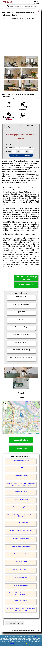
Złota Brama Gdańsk (21, 577)
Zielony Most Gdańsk (20, 492)
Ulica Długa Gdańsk (21, 562)
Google (36, 636)
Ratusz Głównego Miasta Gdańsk (21, 546)
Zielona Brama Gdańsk (21, 499)
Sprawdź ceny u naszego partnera (26, 278)
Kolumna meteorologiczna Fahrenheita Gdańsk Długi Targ (21, 516)
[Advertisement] (21, 37)
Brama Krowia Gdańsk (20, 476)
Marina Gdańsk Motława (21, 554)
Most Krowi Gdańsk (21, 468)
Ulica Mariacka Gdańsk (21, 585)
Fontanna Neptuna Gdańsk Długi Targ (21, 531)
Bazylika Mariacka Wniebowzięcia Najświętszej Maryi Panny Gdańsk (21, 609)
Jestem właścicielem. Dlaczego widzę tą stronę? (14, 623)
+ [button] (5, 404)
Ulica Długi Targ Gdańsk (21, 523)
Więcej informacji (26, 285)
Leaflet (26, 433)
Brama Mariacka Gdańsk (20, 570)
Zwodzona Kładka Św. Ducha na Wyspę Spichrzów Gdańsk (21, 594)
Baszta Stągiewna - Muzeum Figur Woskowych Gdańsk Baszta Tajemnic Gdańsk (21, 484)
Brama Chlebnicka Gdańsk (21, 538)
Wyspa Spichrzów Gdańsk (21, 460)
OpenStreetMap (34, 433)
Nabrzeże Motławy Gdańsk (21, 507)
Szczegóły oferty (21, 440)
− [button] (5, 407)
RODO (12, 643)
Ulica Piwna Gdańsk (21, 601)
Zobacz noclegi (21, 449)
